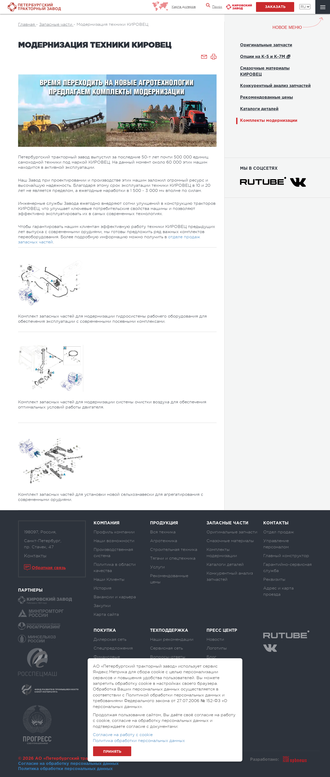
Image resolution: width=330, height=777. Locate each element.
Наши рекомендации (171, 639)
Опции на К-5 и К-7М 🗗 (265, 57)
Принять (112, 751)
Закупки (102, 605)
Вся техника (163, 532)
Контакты (35, 555)
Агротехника (163, 541)
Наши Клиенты (109, 579)
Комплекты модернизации (268, 121)
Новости (215, 639)
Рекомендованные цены (266, 97)
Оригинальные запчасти (266, 45)
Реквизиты (274, 579)
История (102, 588)
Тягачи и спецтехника (172, 558)
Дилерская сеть (110, 639)
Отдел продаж (278, 532)
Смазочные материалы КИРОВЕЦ (265, 71)
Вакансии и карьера (115, 597)
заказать (275, 6)
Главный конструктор (286, 555)
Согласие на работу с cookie (123, 734)
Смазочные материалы (230, 541)
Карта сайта (106, 614)
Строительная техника (173, 549)
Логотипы (217, 648)
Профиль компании (114, 532)
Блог (211, 657)
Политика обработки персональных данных (65, 769)
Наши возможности (114, 541)
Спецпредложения (113, 648)
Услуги (157, 567)
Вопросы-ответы (167, 657)
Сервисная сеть (166, 648)
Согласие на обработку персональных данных (68, 764)
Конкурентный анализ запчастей (275, 86)
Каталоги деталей (259, 109)
